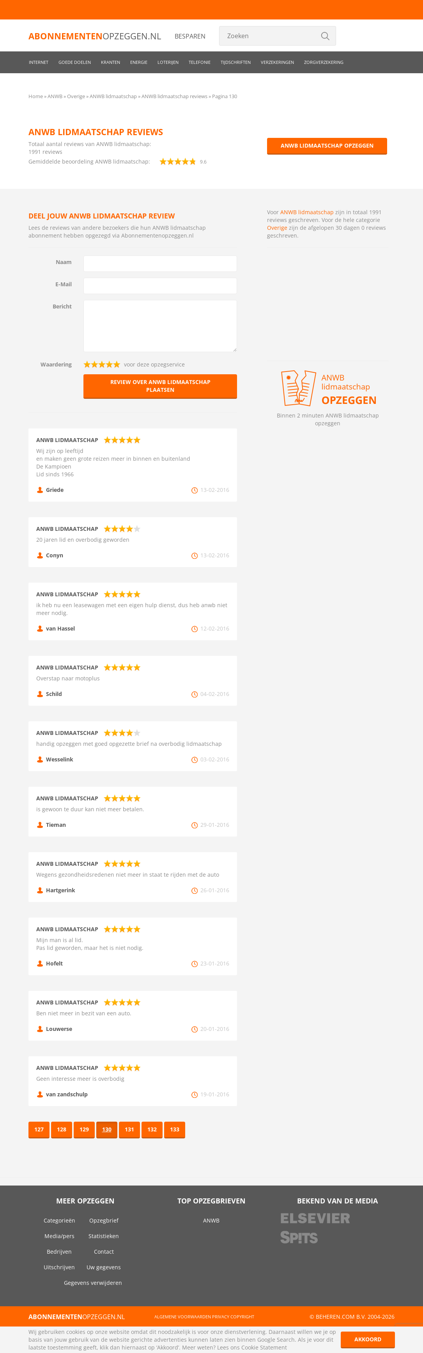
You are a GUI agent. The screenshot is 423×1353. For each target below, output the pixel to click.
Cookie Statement (264, 1347)
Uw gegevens (104, 1267)
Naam (64, 262)
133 (174, 1129)
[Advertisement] (328, 304)
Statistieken (103, 1236)
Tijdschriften (236, 62)
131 (129, 1129)
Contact (104, 1251)
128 (61, 1129)
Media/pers (59, 1236)
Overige (277, 227)
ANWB (211, 1220)
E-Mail (63, 284)
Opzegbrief (104, 1220)
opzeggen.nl (94, 36)
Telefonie (200, 62)
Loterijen (168, 62)
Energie (138, 62)
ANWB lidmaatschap (307, 212)
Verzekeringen (277, 62)
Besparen (190, 36)
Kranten (110, 62)
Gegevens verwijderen (93, 1282)
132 (152, 1129)
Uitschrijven (59, 1267)
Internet (38, 62)
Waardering (56, 364)
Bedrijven (59, 1251)
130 (107, 1129)
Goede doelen (74, 62)
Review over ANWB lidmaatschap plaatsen (160, 385)
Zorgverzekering (323, 62)
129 (84, 1129)
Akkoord (367, 1339)
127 (39, 1129)
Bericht (62, 306)
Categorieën (59, 1220)
